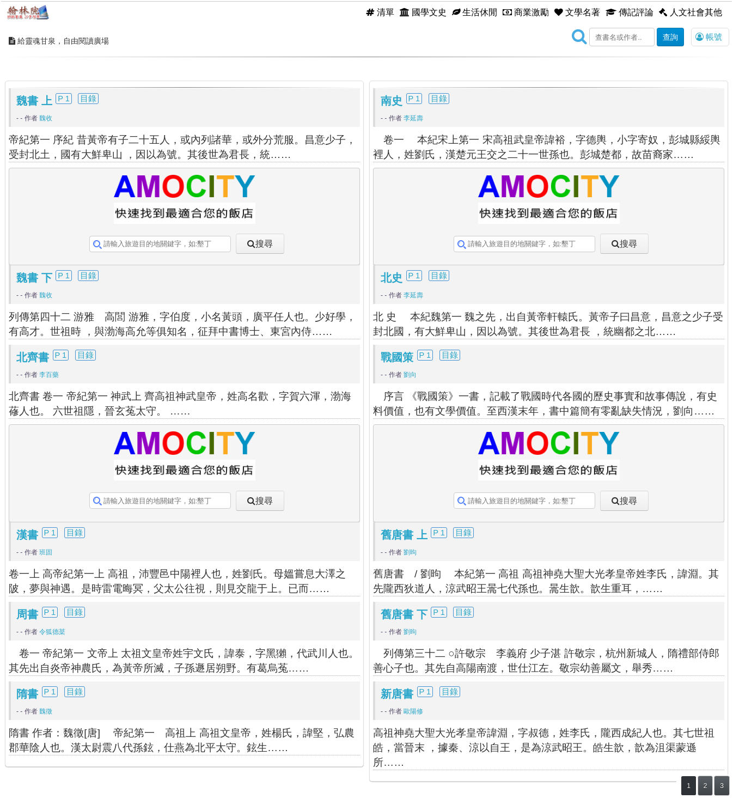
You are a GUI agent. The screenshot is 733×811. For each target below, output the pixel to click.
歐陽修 (413, 711)
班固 (45, 552)
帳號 (708, 36)
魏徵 (45, 711)
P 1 (64, 98)
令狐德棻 (52, 632)
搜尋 (264, 243)
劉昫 (410, 552)
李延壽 (413, 118)
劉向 (410, 375)
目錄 (88, 98)
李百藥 (49, 375)
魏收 (45, 118)
